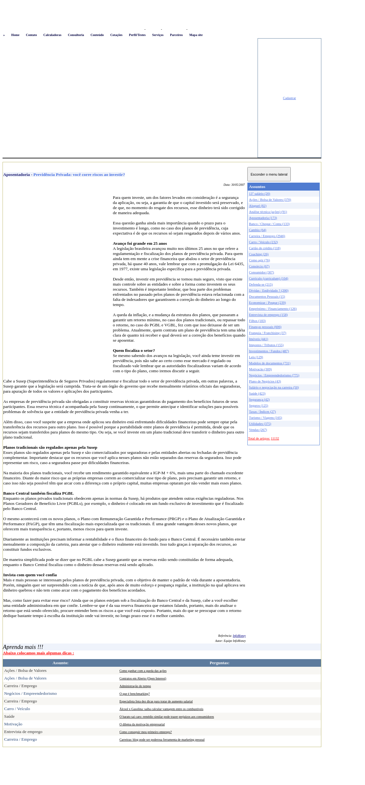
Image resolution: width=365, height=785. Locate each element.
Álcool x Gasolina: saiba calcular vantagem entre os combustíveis (161, 709)
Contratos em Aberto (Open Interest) (143, 678)
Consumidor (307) (261, 272)
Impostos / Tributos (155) (266, 345)
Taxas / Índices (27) (262, 411)
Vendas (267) (258, 430)
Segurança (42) (259, 399)
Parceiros (176, 35)
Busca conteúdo (174, 29)
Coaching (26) (258, 254)
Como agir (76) (259, 260)
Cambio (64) (257, 230)
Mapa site (196, 35)
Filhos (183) (257, 321)
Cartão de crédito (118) (265, 248)
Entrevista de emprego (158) (268, 314)
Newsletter (196, 29)
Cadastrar (289, 98)
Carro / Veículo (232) (263, 242)
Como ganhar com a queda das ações (143, 670)
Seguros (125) (258, 405)
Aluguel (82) (257, 205)
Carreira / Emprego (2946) (267, 236)
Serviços (158, 35)
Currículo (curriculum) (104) (268, 278)
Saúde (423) (257, 393)
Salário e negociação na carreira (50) (274, 387)
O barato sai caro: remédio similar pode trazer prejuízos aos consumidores (167, 716)
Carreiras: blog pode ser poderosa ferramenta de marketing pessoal (162, 739)
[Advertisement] (60, 98)
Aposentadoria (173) (263, 218)
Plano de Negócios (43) (265, 381)
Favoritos (153, 29)
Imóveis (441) (258, 339)
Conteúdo (97, 35)
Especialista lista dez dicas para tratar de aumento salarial (156, 701)
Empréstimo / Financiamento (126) (272, 308)
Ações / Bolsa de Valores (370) (270, 199)
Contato (31, 35)
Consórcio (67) (259, 266)
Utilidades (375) (260, 423)
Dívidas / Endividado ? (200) (268, 290)
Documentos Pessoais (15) (267, 296)
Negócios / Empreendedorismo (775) (274, 375)
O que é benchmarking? (135, 693)
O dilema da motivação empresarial (142, 724)
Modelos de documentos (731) (269, 363)
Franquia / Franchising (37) (267, 333)
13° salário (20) (259, 193)
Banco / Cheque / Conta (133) (269, 224)
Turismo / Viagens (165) (265, 417)
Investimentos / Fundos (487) (269, 351)
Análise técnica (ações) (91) (268, 212)
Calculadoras (52, 35)
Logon (138, 29)
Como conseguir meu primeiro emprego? (146, 732)
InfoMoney (239, 635)
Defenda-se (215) (261, 284)
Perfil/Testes (137, 35)
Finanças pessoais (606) (265, 327)
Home (15, 35)
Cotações (116, 35)
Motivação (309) (260, 369)
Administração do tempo (135, 686)
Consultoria (76, 35)
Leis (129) (256, 357)
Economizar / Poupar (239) (267, 302)
